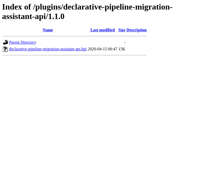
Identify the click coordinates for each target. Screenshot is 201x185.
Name (48, 30)
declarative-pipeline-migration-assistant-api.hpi (48, 49)
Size (122, 30)
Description (136, 30)
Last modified (103, 30)
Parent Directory (22, 42)
